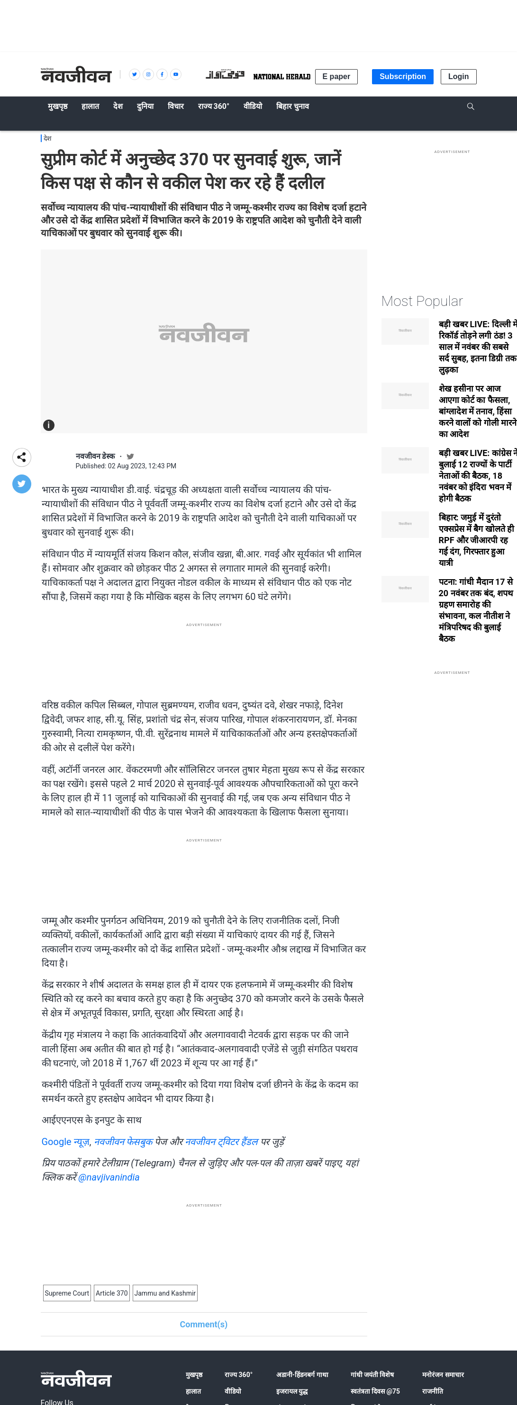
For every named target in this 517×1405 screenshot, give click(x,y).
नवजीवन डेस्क (95, 456)
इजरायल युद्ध (292, 1391)
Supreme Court (67, 1293)
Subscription (403, 76)
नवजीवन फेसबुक (123, 1141)
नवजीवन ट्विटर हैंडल (221, 1141)
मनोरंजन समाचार (442, 1374)
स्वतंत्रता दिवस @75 (375, 1391)
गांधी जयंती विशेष (372, 1374)
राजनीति (432, 1391)
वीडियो (233, 1391)
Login (458, 76)
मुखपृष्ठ (194, 1374)
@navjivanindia (108, 1177)
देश (48, 138)
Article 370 (111, 1293)
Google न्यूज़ (66, 1141)
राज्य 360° (239, 1374)
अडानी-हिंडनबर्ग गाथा (302, 1374)
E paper (337, 76)
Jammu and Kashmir (165, 1293)
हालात (193, 1391)
